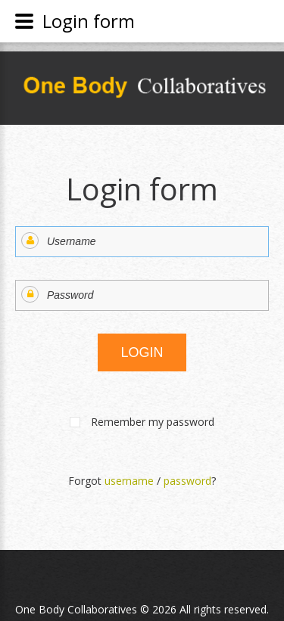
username (129, 481)
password (187, 481)
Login (141, 352)
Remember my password (152, 422)
